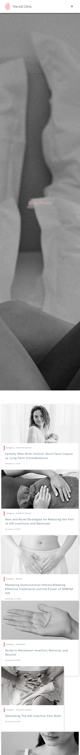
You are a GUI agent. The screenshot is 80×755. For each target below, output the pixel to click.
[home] (18, 6)
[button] (72, 6)
